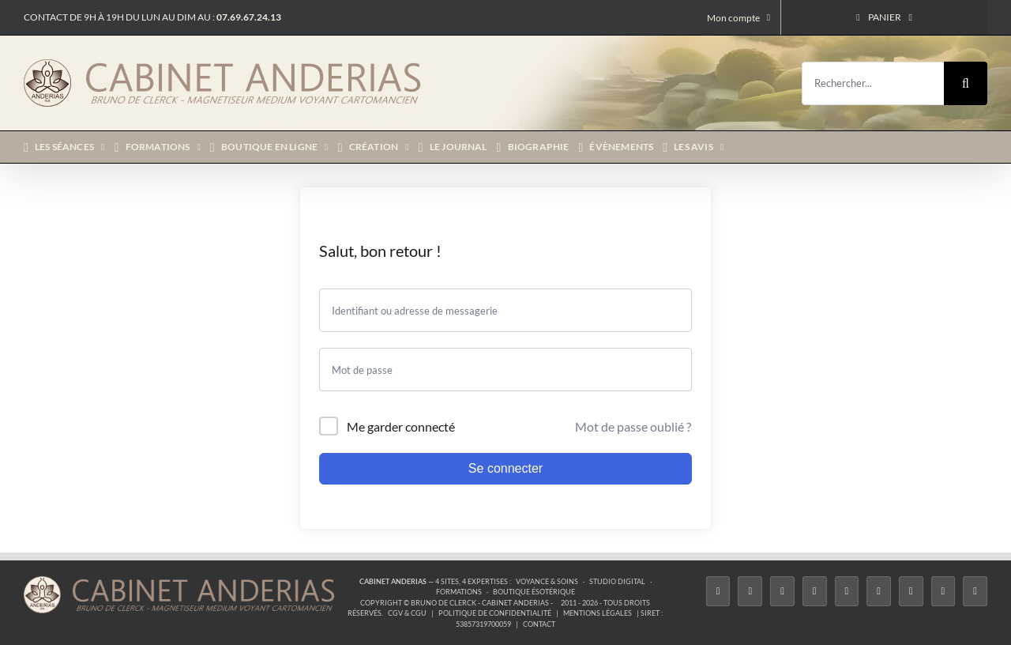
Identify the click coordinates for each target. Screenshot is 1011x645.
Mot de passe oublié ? (633, 426)
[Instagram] (782, 591)
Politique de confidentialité (494, 613)
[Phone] (975, 591)
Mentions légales (597, 613)
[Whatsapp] (943, 591)
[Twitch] (847, 591)
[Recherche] (965, 83)
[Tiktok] (814, 591)
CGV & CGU (407, 613)
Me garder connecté (401, 426)
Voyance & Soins (547, 581)
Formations (459, 591)
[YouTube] (878, 591)
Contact (539, 624)
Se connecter (505, 468)
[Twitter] (750, 591)
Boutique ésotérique (534, 591)
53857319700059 (483, 624)
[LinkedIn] (911, 591)
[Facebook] (718, 591)
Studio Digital (617, 581)
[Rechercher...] (873, 83)
